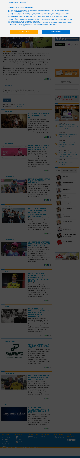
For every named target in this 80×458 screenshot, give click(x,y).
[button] (18, 2)
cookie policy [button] (26, 11)
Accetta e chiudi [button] (56, 31)
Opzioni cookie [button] (24, 31)
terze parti (29, 13)
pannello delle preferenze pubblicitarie (17, 26)
